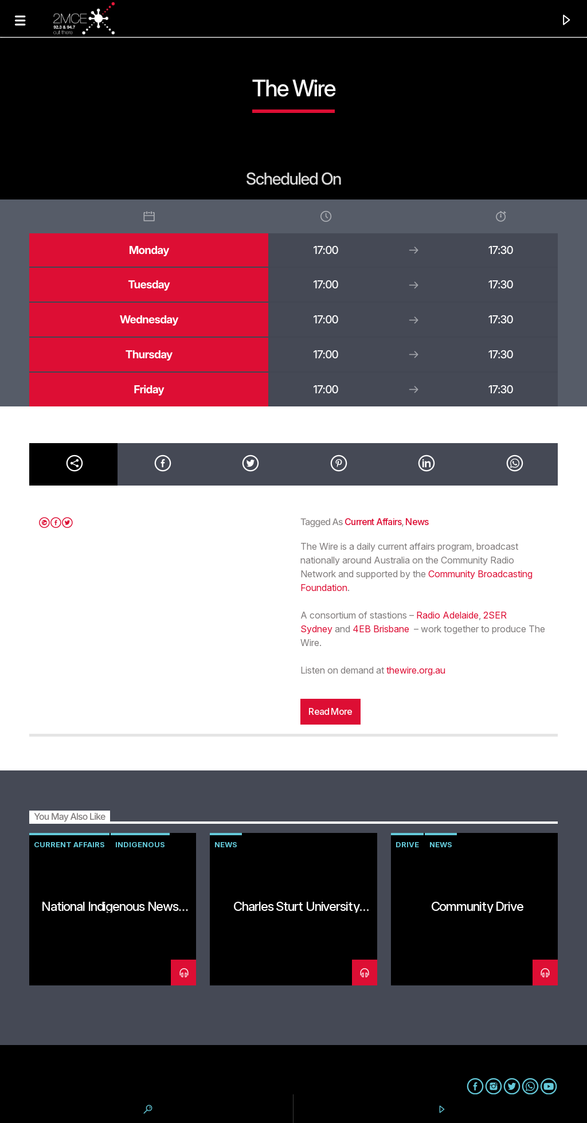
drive (407, 844)
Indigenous (140, 844)
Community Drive (477, 906)
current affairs (373, 521)
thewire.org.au (415, 670)
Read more (330, 711)
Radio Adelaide (447, 615)
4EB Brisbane (381, 629)
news (416, 521)
